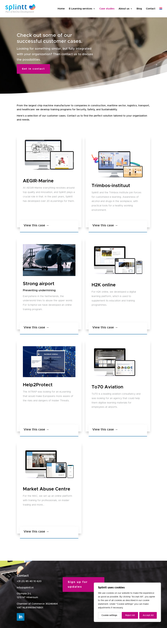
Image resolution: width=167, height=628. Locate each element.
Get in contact (33, 69)
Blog (139, 9)
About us (124, 9)
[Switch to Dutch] (160, 12)
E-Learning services (80, 9)
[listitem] (49, 194)
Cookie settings (109, 615)
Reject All (130, 615)
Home (61, 9)
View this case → (36, 225)
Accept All (148, 615)
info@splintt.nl (25, 587)
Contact (150, 9)
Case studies (106, 9)
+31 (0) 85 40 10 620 (29, 581)
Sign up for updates (78, 584)
